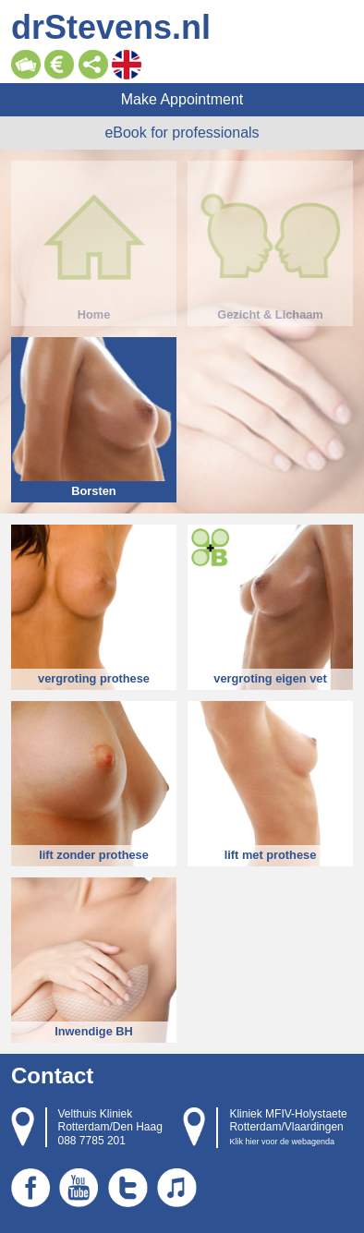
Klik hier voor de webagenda (281, 1141)
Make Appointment (182, 99)
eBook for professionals (181, 132)
